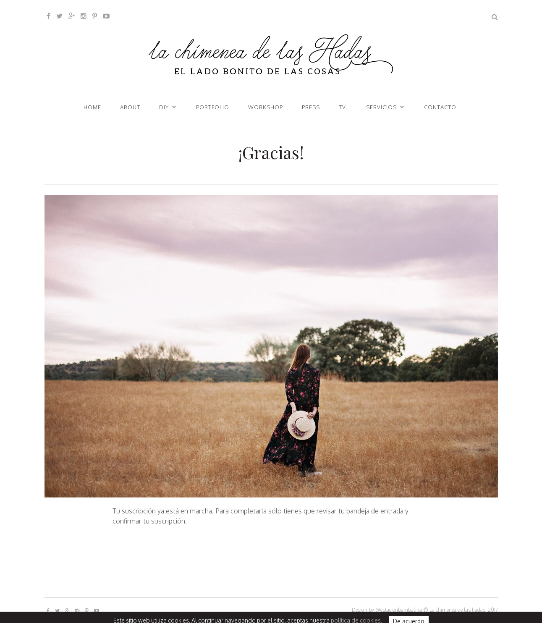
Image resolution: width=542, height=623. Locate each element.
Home (92, 107)
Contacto (440, 107)
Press (311, 107)
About (130, 107)
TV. (343, 107)
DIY (164, 107)
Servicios (381, 107)
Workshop (265, 107)
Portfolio (212, 107)
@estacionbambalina (398, 610)
